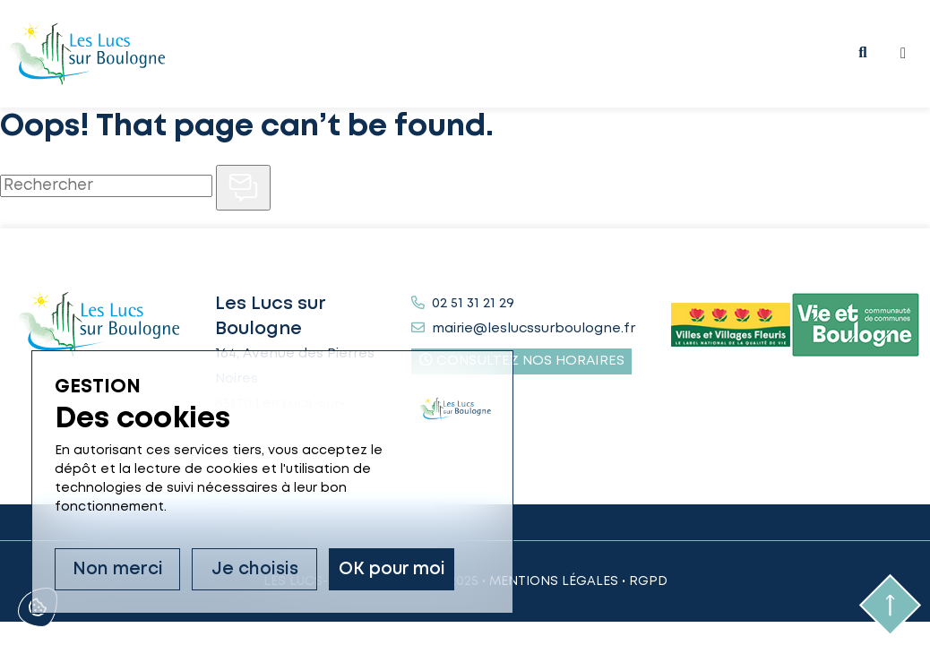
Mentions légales (553, 581)
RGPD (648, 581)
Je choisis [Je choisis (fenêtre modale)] (254, 569)
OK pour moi (392, 569)
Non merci (118, 569)
